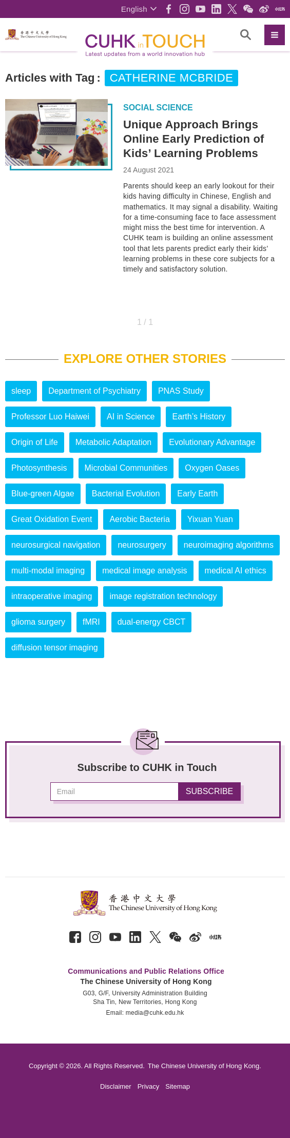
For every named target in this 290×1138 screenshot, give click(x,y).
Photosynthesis (39, 468)
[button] (139, 9)
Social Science (158, 108)
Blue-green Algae (42, 493)
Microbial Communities (126, 468)
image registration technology (163, 596)
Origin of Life (34, 442)
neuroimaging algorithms (229, 545)
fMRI (91, 622)
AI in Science (130, 416)
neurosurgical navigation (55, 545)
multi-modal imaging (48, 570)
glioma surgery (38, 622)
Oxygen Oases (212, 468)
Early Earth (197, 493)
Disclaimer (115, 1086)
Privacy (149, 1086)
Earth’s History (198, 416)
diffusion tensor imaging (54, 647)
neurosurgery (142, 545)
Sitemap (177, 1086)
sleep (21, 391)
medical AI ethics (235, 570)
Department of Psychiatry (94, 391)
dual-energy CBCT (152, 622)
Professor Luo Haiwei (50, 416)
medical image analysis (144, 570)
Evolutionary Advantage (212, 442)
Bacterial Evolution (126, 493)
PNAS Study (181, 391)
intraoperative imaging (51, 596)
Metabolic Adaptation (113, 442)
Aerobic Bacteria (139, 519)
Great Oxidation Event (51, 519)
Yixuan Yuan (210, 519)
